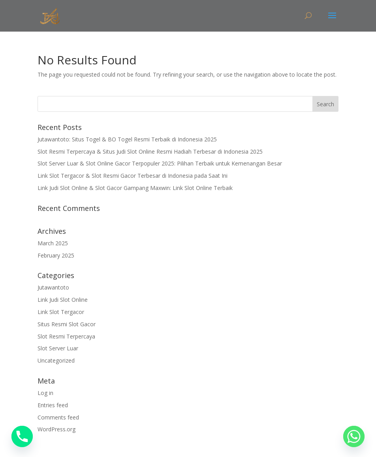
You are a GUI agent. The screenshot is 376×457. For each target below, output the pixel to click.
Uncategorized (56, 360)
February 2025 (56, 255)
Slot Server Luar (58, 348)
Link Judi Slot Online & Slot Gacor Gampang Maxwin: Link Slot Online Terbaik (135, 188)
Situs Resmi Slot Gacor (67, 324)
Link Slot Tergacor (61, 312)
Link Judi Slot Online (63, 299)
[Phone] (22, 436)
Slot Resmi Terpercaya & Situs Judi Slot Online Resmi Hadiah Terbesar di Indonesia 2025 (150, 151)
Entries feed (53, 405)
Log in (45, 393)
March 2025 (53, 243)
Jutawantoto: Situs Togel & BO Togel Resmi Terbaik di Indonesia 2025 (127, 139)
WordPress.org (56, 429)
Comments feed (58, 417)
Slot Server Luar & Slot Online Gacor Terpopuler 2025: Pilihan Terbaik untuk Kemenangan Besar (160, 163)
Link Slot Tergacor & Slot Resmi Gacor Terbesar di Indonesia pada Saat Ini (132, 175)
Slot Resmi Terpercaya (66, 336)
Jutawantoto (53, 287)
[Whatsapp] (354, 436)
